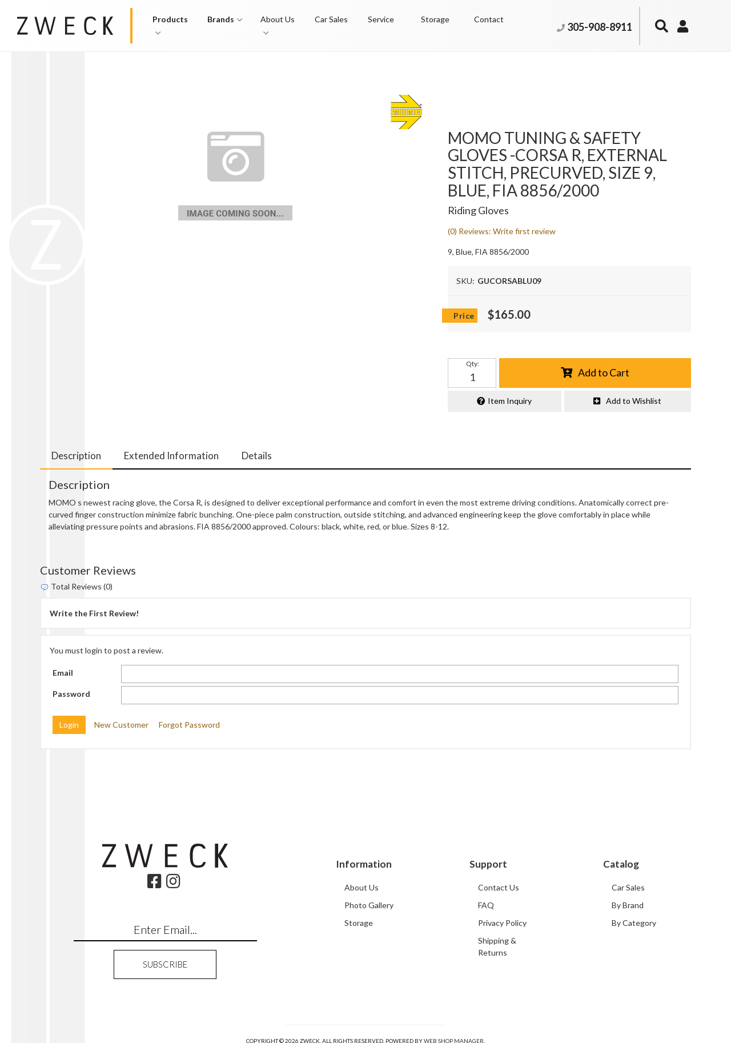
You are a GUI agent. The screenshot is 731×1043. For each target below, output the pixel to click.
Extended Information (171, 456)
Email (63, 673)
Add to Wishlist (633, 401)
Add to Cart (603, 372)
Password (71, 694)
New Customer (121, 725)
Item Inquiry (510, 401)
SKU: (465, 281)
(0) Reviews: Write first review (502, 231)
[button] (174, 26)
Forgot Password (189, 725)
